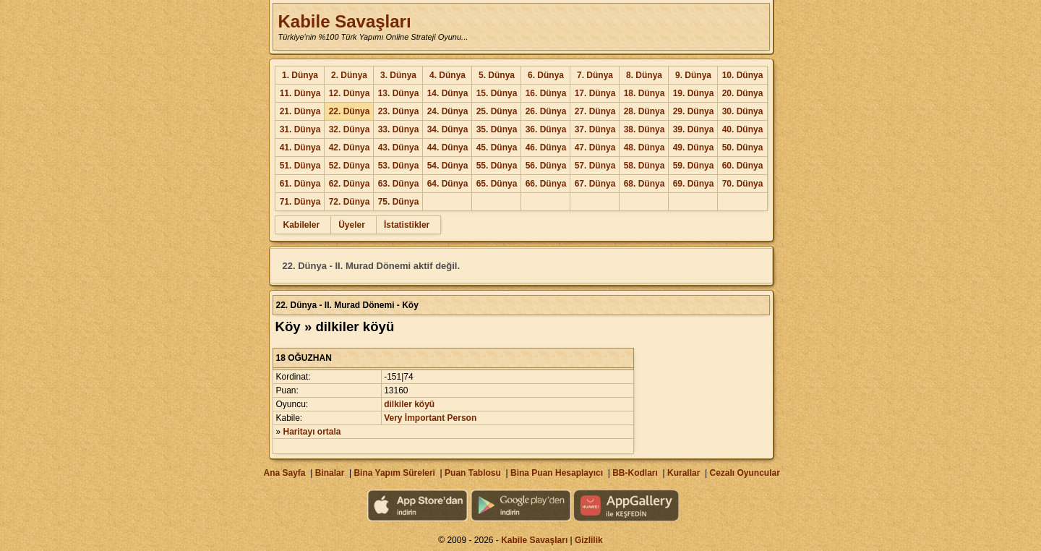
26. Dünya (546, 111)
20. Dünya (742, 93)
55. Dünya (497, 166)
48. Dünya (644, 147)
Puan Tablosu (473, 473)
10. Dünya (742, 75)
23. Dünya (398, 111)
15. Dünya (497, 93)
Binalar (330, 473)
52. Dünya (349, 166)
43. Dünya (398, 147)
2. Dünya (349, 75)
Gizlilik (589, 540)
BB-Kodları (635, 473)
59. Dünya (693, 166)
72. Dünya (349, 202)
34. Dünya (447, 129)
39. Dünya (693, 129)
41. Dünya (300, 147)
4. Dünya (447, 75)
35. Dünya (497, 129)
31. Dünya (300, 129)
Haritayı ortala (312, 432)
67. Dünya (595, 184)
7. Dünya (595, 75)
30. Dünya (742, 111)
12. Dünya (349, 93)
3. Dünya (398, 75)
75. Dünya (398, 202)
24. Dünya (447, 111)
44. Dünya (447, 147)
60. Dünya (742, 166)
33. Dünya (398, 129)
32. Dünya (349, 129)
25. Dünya (497, 111)
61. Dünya (300, 184)
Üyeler (351, 225)
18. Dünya (644, 93)
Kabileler (301, 225)
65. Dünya (497, 184)
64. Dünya (447, 184)
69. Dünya (693, 184)
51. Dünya (300, 166)
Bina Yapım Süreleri (394, 473)
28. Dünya (644, 111)
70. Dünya (742, 184)
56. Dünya (546, 166)
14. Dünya (447, 93)
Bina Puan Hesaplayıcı (556, 473)
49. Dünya (693, 147)
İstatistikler (406, 225)
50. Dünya (742, 147)
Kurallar (683, 473)
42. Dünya (349, 147)
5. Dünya (497, 75)
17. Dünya (595, 93)
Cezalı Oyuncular (744, 473)
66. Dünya (546, 184)
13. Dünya (398, 93)
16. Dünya (546, 93)
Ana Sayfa (284, 473)
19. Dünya (693, 93)
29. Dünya (693, 111)
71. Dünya (300, 202)
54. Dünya (447, 166)
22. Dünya (349, 111)
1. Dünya (300, 75)
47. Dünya (595, 147)
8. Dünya (644, 75)
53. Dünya (398, 166)
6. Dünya (546, 75)
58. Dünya (644, 166)
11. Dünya (300, 93)
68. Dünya (644, 184)
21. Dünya (300, 111)
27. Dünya (595, 111)
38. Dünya (644, 129)
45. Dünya (497, 147)
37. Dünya (595, 129)
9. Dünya (693, 75)
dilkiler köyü (409, 404)
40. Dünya (742, 129)
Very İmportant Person (430, 418)
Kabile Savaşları (344, 21)
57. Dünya (595, 166)
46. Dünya (546, 147)
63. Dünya (398, 184)
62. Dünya (349, 184)
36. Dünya (546, 129)
